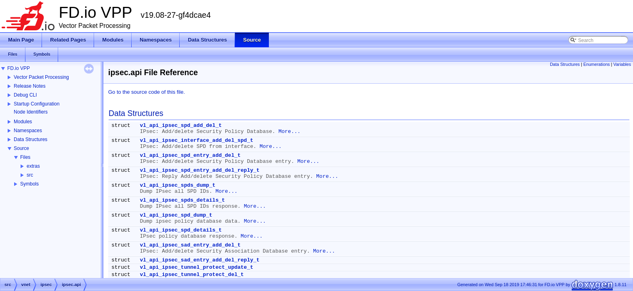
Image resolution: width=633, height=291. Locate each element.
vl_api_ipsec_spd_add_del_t (181, 125)
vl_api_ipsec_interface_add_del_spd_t (196, 140)
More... (290, 132)
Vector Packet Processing (41, 77)
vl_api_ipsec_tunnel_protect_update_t (196, 267)
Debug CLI (25, 95)
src (30, 175)
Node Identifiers (31, 112)
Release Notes (30, 86)
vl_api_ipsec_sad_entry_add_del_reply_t (199, 260)
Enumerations (596, 64)
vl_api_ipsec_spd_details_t (181, 230)
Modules (23, 121)
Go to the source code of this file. (146, 92)
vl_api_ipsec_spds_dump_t (177, 185)
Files (25, 157)
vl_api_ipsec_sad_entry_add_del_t (190, 245)
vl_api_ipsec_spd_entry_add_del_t (190, 155)
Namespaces (28, 130)
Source (21, 148)
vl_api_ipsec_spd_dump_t (176, 215)
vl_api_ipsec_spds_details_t (182, 200)
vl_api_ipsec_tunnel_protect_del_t (191, 275)
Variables (622, 64)
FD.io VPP (18, 68)
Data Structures (30, 139)
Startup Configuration (36, 104)
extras (33, 166)
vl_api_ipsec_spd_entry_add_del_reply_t (199, 170)
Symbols (29, 184)
